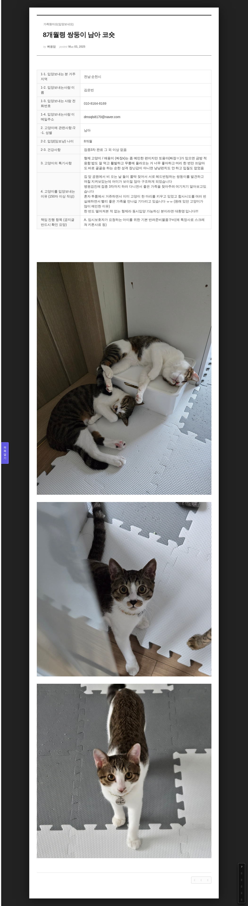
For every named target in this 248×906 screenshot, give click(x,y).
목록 (5, 453)
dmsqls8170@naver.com (102, 117)
